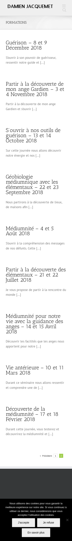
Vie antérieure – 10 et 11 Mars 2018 (35, 370)
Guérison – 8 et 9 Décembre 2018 (26, 45)
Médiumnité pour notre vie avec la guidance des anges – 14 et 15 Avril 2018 (34, 324)
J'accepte (23, 522)
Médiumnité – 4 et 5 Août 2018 (30, 231)
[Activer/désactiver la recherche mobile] (64, 10)
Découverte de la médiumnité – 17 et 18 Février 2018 (32, 414)
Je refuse (48, 522)
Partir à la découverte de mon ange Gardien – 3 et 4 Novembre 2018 (35, 89)
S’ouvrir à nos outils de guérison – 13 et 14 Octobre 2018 (33, 135)
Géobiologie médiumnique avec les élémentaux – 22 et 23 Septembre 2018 (32, 184)
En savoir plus (36, 532)
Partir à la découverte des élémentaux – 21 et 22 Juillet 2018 (36, 274)
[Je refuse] (67, 520)
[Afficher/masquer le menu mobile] (64, 6)
